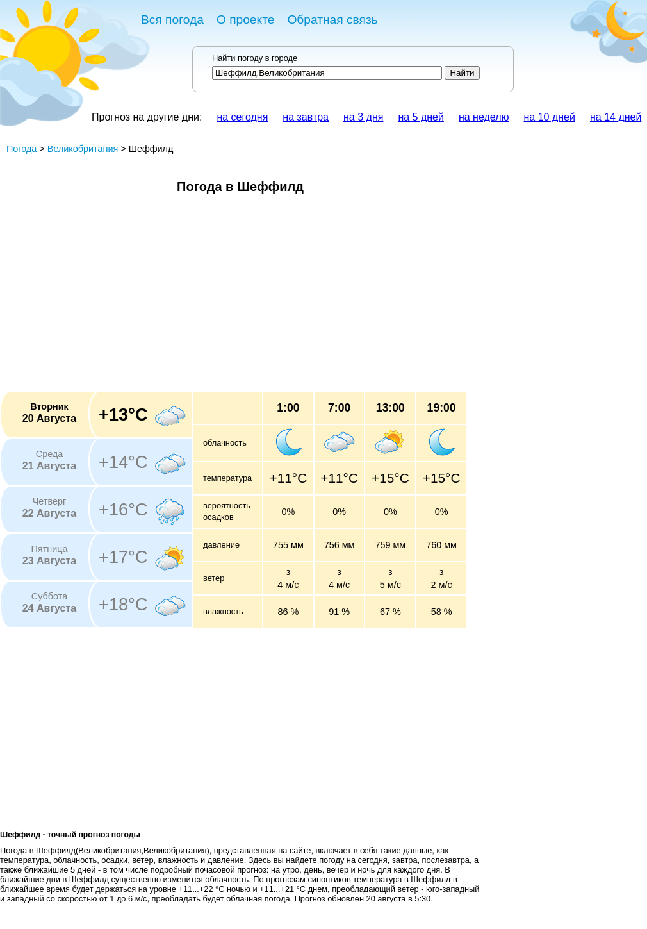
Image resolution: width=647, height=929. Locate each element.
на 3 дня (363, 117)
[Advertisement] (226, 297)
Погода (21, 149)
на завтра (306, 117)
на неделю (484, 117)
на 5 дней (421, 117)
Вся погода (172, 19)
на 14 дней (615, 117)
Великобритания (83, 149)
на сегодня (242, 117)
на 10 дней (549, 117)
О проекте (246, 19)
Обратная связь (332, 19)
